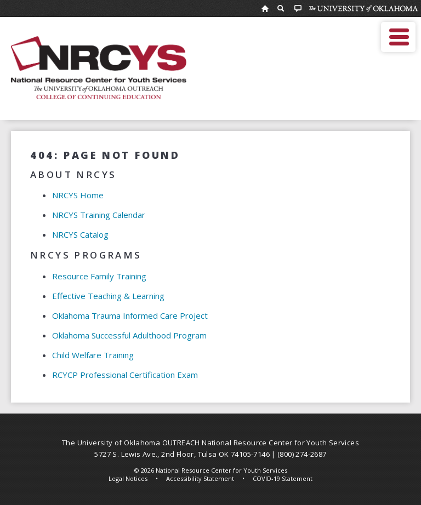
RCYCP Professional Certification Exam (125, 374)
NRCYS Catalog (80, 234)
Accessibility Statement (200, 478)
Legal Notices (128, 478)
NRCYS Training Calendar (98, 214)
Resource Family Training (99, 276)
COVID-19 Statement (282, 478)
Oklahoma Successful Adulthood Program (129, 335)
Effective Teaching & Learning (108, 295)
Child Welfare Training (93, 354)
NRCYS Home (78, 195)
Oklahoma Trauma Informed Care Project (130, 315)
